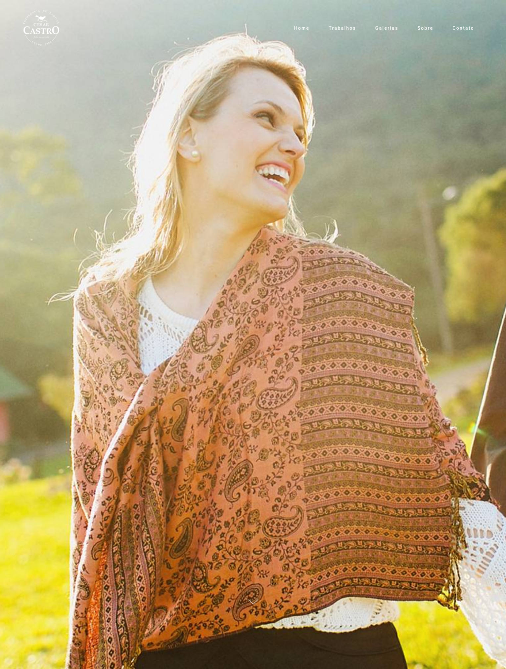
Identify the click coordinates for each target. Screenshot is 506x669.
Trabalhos (342, 28)
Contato (463, 28)
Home (302, 28)
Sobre (425, 28)
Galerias (386, 28)
